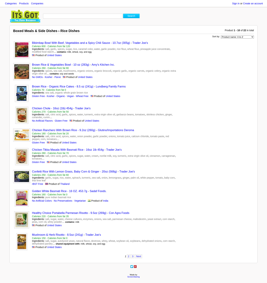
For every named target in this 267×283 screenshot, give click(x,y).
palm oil (135, 177)
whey (104, 241)
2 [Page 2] (128, 256)
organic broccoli (102, 70)
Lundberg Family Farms (111, 86)
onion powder (84, 136)
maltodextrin (139, 219)
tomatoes (140, 114)
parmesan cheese (122, 219)
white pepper (147, 177)
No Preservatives (63, 200)
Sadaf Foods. (98, 191)
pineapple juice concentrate (155, 49)
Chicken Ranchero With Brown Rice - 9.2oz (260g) (63, 130)
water (97, 49)
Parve (57, 77)
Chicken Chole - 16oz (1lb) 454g (52, 108)
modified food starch (43, 51)
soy (114, 155)
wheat (112, 241)
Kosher (48, 77)
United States (54, 55)
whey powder (55, 221)
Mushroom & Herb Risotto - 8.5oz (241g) (57, 234)
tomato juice (123, 136)
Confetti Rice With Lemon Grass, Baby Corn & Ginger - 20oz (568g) (74, 171)
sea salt (58, 70)
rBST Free (37, 184)
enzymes (88, 219)
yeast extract (154, 219)
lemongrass (115, 177)
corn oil (42, 221)
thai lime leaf (39, 180)
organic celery (153, 70)
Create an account (253, 3)
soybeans (135, 241)
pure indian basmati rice (58, 197)
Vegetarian (80, 200)
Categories (11, 3)
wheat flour (133, 49)
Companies (37, 3)
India (105, 200)
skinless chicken (155, 114)
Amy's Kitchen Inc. (103, 64)
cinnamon (155, 155)
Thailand (65, 184)
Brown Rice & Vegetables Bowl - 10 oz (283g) (60, 64)
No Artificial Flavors (42, 120)
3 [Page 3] (132, 256)
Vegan (70, 96)
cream (95, 155)
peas (34, 221)
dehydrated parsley (42, 243)
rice (75, 49)
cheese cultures (73, 219)
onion (104, 177)
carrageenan (168, 155)
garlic (53, 49)
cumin (46, 117)
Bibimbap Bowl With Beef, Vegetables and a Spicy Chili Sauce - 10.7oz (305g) (81, 42)
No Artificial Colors (42, 200)
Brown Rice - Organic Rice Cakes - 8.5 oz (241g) (62, 86)
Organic (61, 96)
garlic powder (108, 49)
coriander (37, 117)
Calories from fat (59, 46)
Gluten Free (38, 96)
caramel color (85, 49)
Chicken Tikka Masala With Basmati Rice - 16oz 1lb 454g (68, 149)
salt (47, 49)
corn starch (168, 219)
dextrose (95, 241)
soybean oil (122, 241)
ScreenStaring (133, 277)
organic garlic (120, 70)
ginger (168, 114)
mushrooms (69, 70)
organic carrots (136, 70)
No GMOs (37, 77)
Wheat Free (82, 96)
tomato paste (157, 136)
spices (61, 49)
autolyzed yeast (66, 241)
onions (112, 136)
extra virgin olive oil (104, 114)
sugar (69, 49)
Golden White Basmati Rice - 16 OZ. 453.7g (59, 191)
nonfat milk (105, 155)
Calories (39, 46)
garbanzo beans (125, 114)
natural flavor (83, 241)
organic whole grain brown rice (71, 92)
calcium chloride (140, 136)
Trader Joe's (140, 42)
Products (24, 3)
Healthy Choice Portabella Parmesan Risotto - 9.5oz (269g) (69, 212)
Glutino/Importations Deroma (116, 130)
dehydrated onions (152, 241)
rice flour (121, 49)
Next (138, 256)
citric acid (55, 114)
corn (43, 139)
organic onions (85, 70)
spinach (76, 177)
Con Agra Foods (119, 212)
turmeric (88, 114)
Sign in (236, 3)
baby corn (169, 177)
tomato (159, 177)
